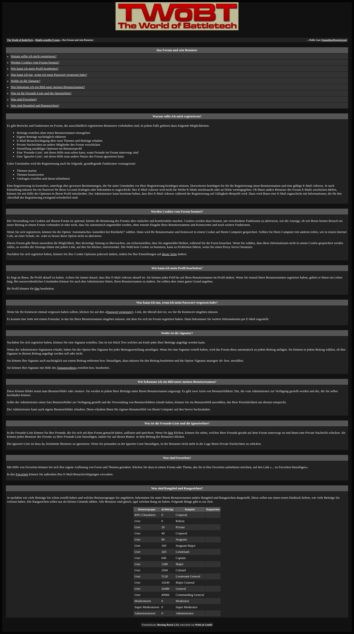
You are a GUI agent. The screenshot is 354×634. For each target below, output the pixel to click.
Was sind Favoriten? (24, 99)
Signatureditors (66, 368)
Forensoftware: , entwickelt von (177, 624)
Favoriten (22, 474)
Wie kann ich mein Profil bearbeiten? (35, 68)
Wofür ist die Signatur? (26, 81)
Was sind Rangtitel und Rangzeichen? (35, 105)
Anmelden (327, 40)
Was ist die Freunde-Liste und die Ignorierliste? (41, 93)
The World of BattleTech (20, 40)
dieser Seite (169, 254)
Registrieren (339, 40)
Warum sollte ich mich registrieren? (34, 56)
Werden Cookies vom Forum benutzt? (35, 62)
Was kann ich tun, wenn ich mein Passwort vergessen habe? (49, 75)
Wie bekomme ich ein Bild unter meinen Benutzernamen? (48, 87)
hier (37, 288)
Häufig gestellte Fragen (47, 40)
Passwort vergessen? (119, 312)
